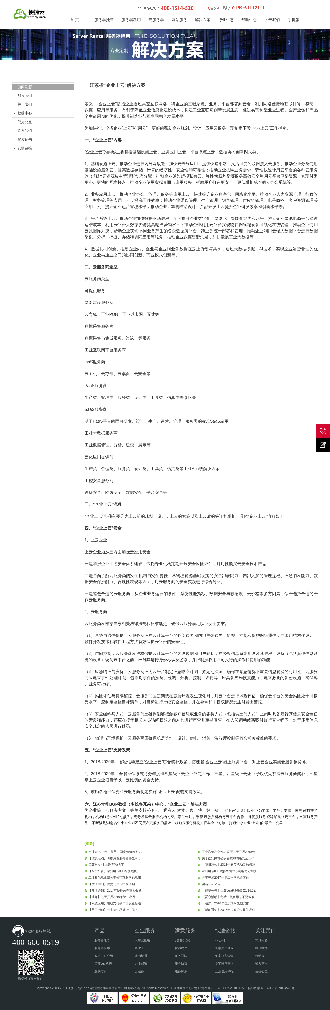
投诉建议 (181, 948)
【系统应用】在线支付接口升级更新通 (114, 903)
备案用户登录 (224, 948)
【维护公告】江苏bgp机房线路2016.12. (229, 890)
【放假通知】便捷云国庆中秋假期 (111, 884)
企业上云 (141, 948)
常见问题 (261, 940)
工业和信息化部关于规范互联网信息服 (114, 877)
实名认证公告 (211, 884)
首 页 (74, 20)
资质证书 (25, 139)
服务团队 (181, 956)
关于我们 (25, 104)
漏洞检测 (141, 956)
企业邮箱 (141, 963)
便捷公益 (25, 122)
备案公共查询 (224, 956)
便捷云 (72, 988)
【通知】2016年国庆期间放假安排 (225, 903)
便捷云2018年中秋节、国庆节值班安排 (115, 852)
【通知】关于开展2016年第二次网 (112, 897)
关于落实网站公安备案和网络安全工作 (228, 858)
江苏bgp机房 (103, 963)
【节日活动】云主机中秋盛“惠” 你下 (113, 910)
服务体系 (181, 971)
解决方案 (100, 971)
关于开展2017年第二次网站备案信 (225, 877)
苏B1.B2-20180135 (230, 988)
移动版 (260, 956)
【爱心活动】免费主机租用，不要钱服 (228, 897)
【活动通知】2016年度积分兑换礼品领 (228, 910)
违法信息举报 (224, 971)
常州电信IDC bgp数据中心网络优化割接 (229, 871)
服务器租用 (102, 948)
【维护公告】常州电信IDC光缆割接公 (114, 871)
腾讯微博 (261, 948)
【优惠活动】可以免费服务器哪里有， (114, 858)
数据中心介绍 (103, 956)
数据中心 (25, 113)
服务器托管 (102, 940)
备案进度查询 (224, 963)
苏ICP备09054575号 (280, 988)
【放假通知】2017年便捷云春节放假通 (115, 890)
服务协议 (181, 963)
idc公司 (220, 940)
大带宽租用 (142, 940)
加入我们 (25, 95)
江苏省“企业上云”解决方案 (106, 865)
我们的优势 (182, 940)
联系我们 (25, 131)
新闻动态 (25, 87)
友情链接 (25, 148)
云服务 (139, 971)
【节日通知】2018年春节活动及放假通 (228, 865)
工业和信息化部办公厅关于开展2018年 (228, 852)
